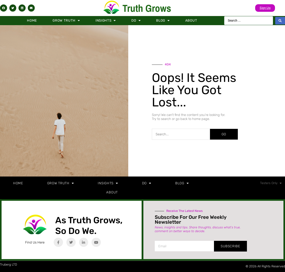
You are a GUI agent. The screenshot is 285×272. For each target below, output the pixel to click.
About (191, 20)
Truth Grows (146, 8)
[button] (3, 8)
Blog (163, 20)
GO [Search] (224, 134)
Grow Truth (66, 20)
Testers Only (271, 183)
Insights (106, 20)
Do (135, 20)
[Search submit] (280, 20)
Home (32, 20)
